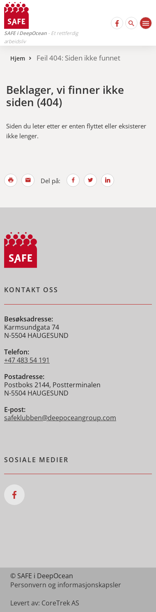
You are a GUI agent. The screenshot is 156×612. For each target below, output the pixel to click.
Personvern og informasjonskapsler (65, 584)
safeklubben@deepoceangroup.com (60, 417)
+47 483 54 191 (27, 360)
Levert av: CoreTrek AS (44, 602)
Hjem (17, 58)
